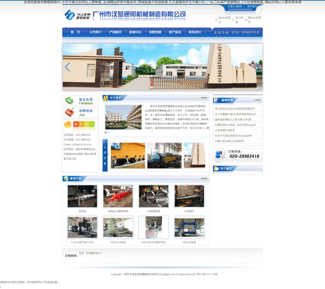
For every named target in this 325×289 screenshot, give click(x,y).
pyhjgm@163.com (82, 144)
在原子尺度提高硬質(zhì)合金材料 (233, 135)
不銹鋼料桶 (153, 211)
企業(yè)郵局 (234, 6)
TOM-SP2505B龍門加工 (153, 242)
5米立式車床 (189, 242)
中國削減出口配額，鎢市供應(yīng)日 (235, 124)
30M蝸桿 (189, 211)
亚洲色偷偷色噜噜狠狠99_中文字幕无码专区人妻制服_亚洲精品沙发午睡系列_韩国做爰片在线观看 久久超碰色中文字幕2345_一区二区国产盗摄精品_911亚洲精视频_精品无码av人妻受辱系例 (162, 2)
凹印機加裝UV (94, 253)
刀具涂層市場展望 (225, 130)
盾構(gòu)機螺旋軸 (118, 211)
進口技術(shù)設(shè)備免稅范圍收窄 (235, 108)
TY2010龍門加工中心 (82, 242)
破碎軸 (82, 211)
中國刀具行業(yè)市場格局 (229, 141)
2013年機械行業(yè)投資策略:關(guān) (235, 114)
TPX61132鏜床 (118, 242)
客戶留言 (252, 6)
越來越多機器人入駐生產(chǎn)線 (233, 119)
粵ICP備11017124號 (207, 274)
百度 (81, 253)
